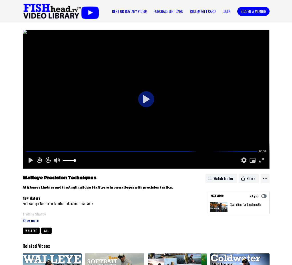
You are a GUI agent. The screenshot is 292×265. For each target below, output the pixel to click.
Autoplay (258, 196)
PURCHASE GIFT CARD (168, 11)
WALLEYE (31, 230)
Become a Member (253, 11)
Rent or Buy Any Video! (129, 11)
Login (226, 11)
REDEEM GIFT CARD (203, 11)
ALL (46, 230)
